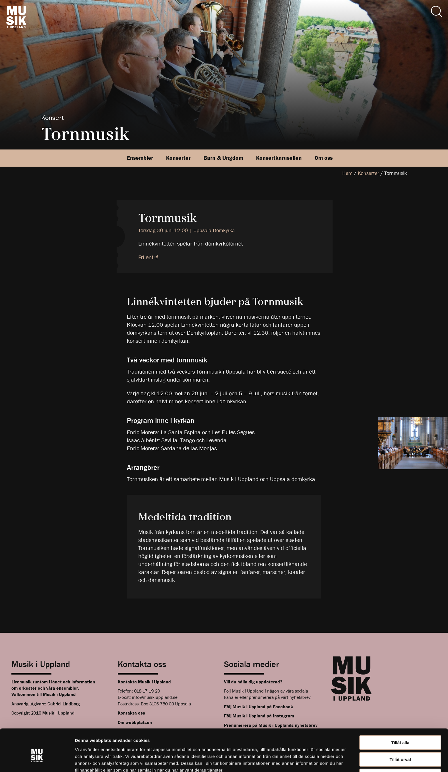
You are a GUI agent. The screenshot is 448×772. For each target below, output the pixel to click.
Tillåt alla (400, 715)
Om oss (324, 157)
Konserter (178, 157)
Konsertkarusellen (279, 157)
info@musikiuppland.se (154, 697)
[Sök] (436, 11)
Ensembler (140, 157)
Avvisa (400, 748)
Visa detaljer (310, 760)
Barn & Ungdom (223, 157)
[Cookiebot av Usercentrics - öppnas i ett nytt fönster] (37, 761)
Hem (347, 173)
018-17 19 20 (147, 691)
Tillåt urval (400, 731)
